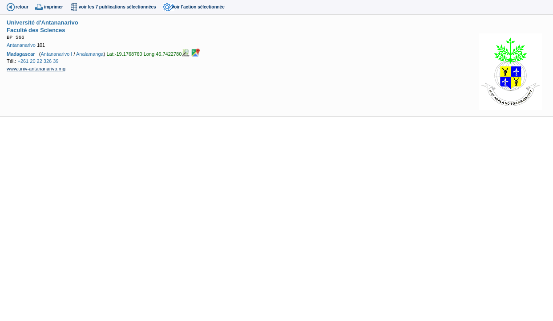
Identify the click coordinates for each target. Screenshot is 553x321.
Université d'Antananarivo (42, 22)
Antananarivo (21, 45)
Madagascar (21, 54)
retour (22, 6)
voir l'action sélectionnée (198, 6)
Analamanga (90, 54)
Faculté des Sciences (36, 30)
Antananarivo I (56, 54)
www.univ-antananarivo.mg (36, 68)
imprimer (53, 6)
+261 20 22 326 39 (37, 61)
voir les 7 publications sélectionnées (117, 6)
